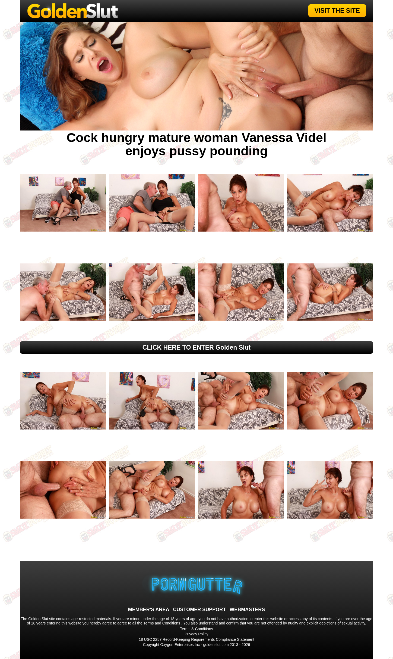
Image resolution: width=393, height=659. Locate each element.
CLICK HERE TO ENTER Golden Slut (196, 347)
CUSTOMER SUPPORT (199, 609)
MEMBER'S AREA (148, 609)
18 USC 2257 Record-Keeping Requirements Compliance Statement (196, 639)
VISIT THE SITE (337, 10)
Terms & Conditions (196, 629)
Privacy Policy (196, 634)
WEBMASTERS (247, 609)
